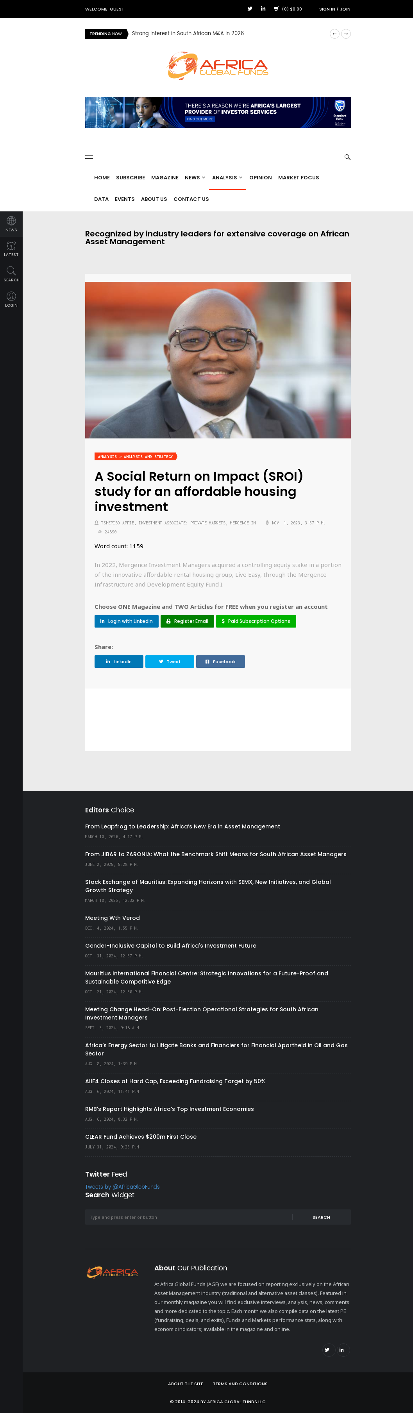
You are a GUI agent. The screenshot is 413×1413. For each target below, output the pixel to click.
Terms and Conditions (240, 1384)
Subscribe (130, 177)
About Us (154, 199)
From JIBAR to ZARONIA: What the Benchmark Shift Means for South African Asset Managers (216, 854)
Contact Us (191, 199)
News (195, 177)
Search (321, 1217)
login (11, 300)
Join (345, 9)
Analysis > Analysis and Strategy (135, 456)
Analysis (227, 177)
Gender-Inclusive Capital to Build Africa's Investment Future (170, 946)
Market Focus (298, 177)
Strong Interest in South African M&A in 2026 (188, 34)
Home (102, 177)
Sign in (327, 9)
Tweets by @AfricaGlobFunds (122, 1187)
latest (11, 249)
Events (125, 199)
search (12, 274)
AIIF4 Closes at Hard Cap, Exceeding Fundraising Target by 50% (175, 1081)
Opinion (260, 177)
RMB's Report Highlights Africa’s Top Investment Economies (169, 1109)
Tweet (170, 661)
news (11, 224)
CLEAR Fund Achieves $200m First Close (141, 1137)
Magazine (165, 177)
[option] (228, 34)
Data (101, 199)
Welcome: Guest (104, 9)
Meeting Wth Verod (112, 918)
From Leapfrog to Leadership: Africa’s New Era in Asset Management (182, 826)
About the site (185, 1384)
